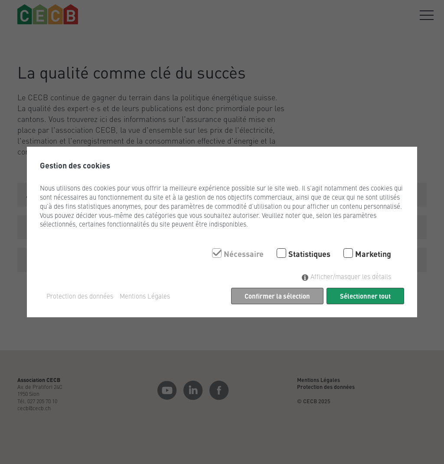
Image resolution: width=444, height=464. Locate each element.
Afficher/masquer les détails (350, 276)
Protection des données (79, 296)
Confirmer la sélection (277, 295)
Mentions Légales (145, 296)
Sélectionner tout (365, 295)
